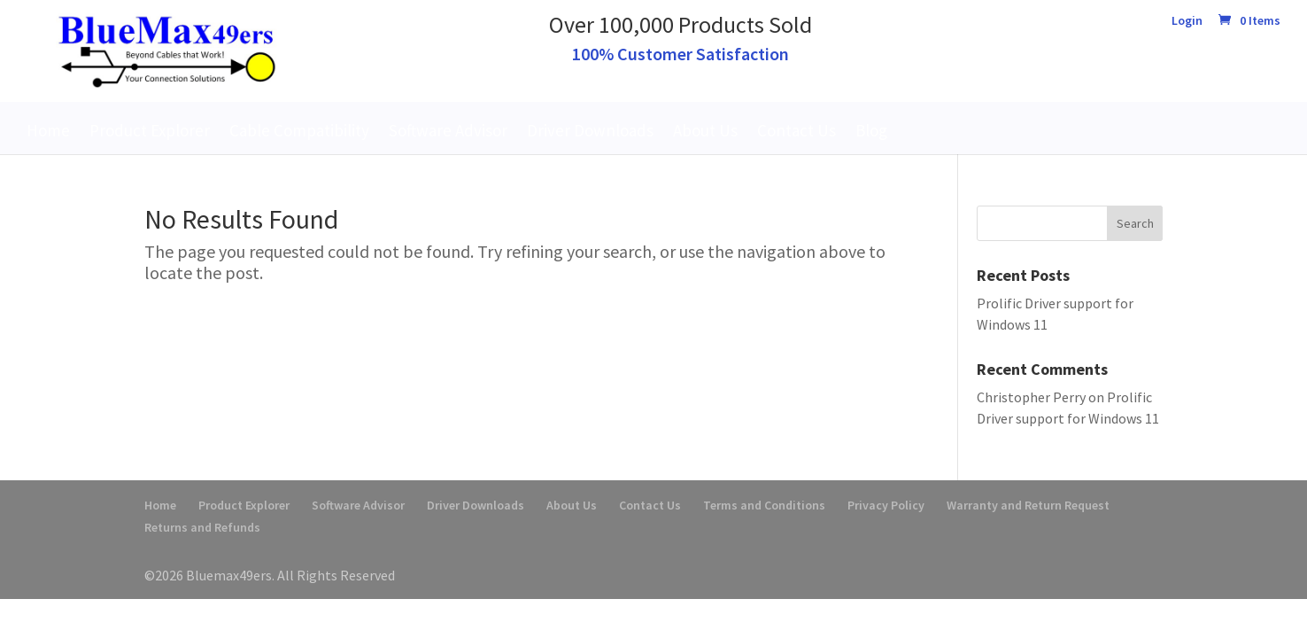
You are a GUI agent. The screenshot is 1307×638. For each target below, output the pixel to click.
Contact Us (796, 130)
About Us (705, 130)
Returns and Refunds (202, 527)
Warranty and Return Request (1028, 505)
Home (48, 130)
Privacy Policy (885, 505)
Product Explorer (149, 130)
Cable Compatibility (299, 130)
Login (1187, 21)
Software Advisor (448, 130)
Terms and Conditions (764, 505)
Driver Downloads (590, 130)
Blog (871, 130)
